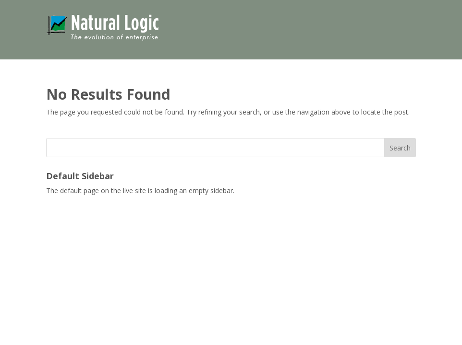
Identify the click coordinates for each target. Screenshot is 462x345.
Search (400, 147)
